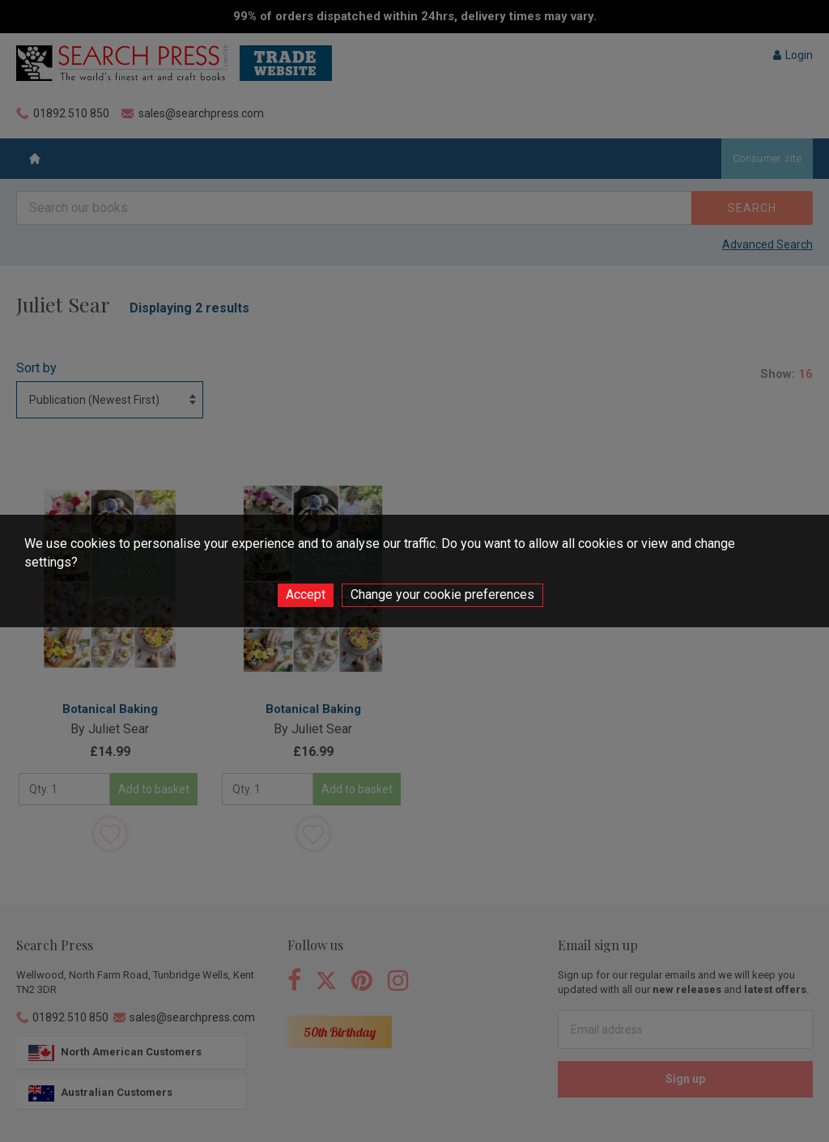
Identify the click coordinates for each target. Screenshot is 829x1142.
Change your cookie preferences (442, 594)
